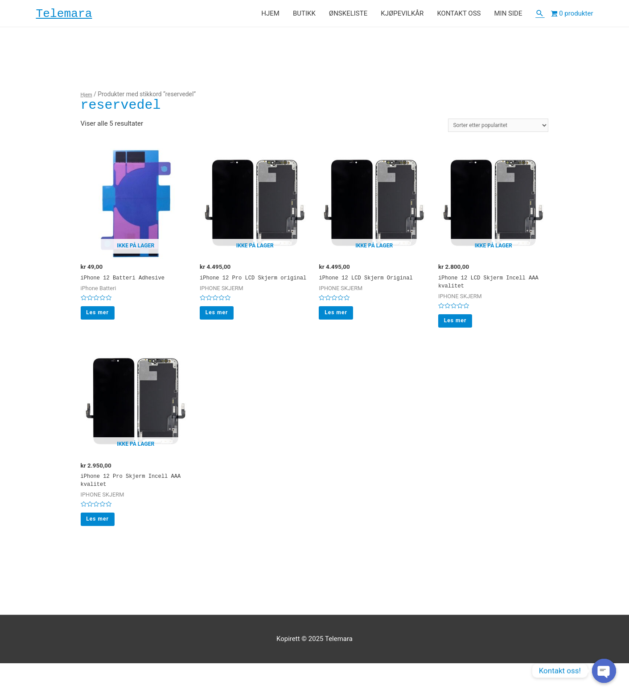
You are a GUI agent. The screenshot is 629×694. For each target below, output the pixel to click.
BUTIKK (304, 16)
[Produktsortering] (487, 132)
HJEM (270, 16)
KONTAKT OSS (459, 16)
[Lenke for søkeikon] (539, 16)
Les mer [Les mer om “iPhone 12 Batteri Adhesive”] (103, 328)
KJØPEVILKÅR (402, 16)
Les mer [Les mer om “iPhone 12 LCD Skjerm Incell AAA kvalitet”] (460, 337)
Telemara (73, 16)
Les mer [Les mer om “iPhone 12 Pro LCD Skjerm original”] (222, 337)
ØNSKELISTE (348, 16)
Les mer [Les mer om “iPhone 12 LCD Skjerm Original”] (341, 337)
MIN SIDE (508, 16)
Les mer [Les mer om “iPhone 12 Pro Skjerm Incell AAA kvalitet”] (103, 547)
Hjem (88, 99)
